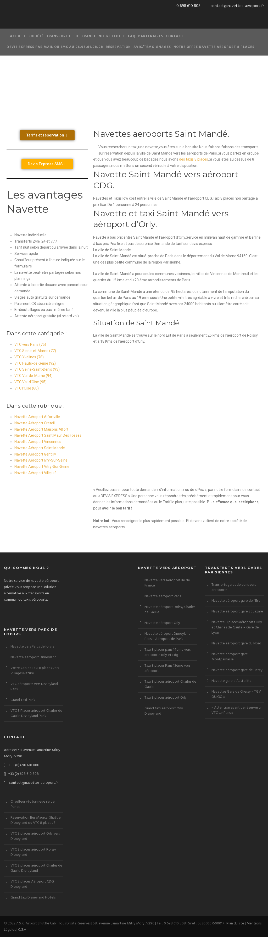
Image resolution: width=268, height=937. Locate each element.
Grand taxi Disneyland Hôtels (32, 898)
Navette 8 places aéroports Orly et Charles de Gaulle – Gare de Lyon (236, 627)
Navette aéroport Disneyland (33, 657)
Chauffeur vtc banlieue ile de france (32, 804)
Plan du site (235, 923)
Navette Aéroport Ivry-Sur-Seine (41, 460)
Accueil (18, 36)
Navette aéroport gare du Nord (236, 643)
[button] (47, 135)
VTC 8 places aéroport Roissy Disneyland (33, 852)
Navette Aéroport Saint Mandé (39, 448)
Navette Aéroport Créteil (34, 423)
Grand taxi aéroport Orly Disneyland (163, 711)
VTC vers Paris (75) (30, 344)
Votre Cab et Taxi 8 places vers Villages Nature (34, 670)
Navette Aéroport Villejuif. (35, 473)
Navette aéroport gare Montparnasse (229, 656)
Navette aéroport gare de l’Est (235, 601)
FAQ (132, 36)
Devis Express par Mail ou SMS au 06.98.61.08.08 (55, 47)
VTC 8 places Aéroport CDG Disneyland (32, 884)
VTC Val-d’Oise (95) (30, 382)
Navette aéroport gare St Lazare (237, 612)
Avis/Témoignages (152, 47)
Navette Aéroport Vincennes (37, 442)
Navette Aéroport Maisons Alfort (41, 429)
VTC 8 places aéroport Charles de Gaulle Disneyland (36, 868)
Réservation (118, 47)
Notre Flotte (112, 36)
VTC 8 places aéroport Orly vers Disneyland (35, 836)
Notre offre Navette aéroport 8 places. (215, 47)
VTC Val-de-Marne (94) (33, 376)
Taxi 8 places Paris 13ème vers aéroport (167, 668)
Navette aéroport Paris (162, 596)
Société (36, 36)
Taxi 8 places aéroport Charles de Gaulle (170, 684)
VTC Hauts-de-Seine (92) (35, 363)
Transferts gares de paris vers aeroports (233, 587)
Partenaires (150, 36)
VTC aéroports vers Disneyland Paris (34, 686)
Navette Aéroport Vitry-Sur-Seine (41, 466)
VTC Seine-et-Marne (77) (35, 351)
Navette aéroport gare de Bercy (237, 670)
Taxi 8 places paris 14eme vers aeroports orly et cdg (167, 652)
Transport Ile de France (71, 36)
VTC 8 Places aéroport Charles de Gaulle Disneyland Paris (36, 713)
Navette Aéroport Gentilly (35, 454)
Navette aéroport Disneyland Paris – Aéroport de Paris (167, 636)
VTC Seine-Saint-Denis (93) (37, 369)
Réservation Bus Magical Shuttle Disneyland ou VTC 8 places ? (35, 820)
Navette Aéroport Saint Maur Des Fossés (47, 435)
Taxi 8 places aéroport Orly (165, 698)
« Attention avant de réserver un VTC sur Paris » (237, 710)
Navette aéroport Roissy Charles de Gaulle (169, 609)
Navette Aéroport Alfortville (37, 417)
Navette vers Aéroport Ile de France (167, 583)
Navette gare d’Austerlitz (231, 681)
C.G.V (22, 930)
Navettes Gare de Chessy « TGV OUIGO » (236, 694)
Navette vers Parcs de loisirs (32, 647)
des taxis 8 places (193, 159)
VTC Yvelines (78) (29, 357)
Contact (174, 36)
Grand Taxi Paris (22, 700)
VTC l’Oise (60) (26, 388)
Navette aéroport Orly (162, 623)
